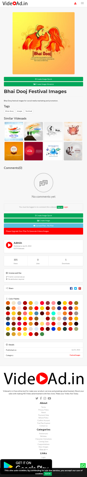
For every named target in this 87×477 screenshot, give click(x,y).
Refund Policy (43, 418)
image (19, 111)
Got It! (47, 474)
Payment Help (43, 415)
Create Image (43, 221)
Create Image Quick (43, 79)
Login (66, 207)
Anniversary (43, 434)
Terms (43, 407)
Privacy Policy (43, 410)
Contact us (44, 426)
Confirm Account (43, 420)
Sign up (60, 207)
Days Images (43, 447)
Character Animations (43, 439)
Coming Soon (43, 442)
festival (28, 111)
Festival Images (75, 355)
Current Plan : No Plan (43, 226)
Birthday (43, 436)
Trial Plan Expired (43, 423)
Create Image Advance (43, 84)
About (43, 412)
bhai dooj (9, 111)
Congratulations (44, 444)
